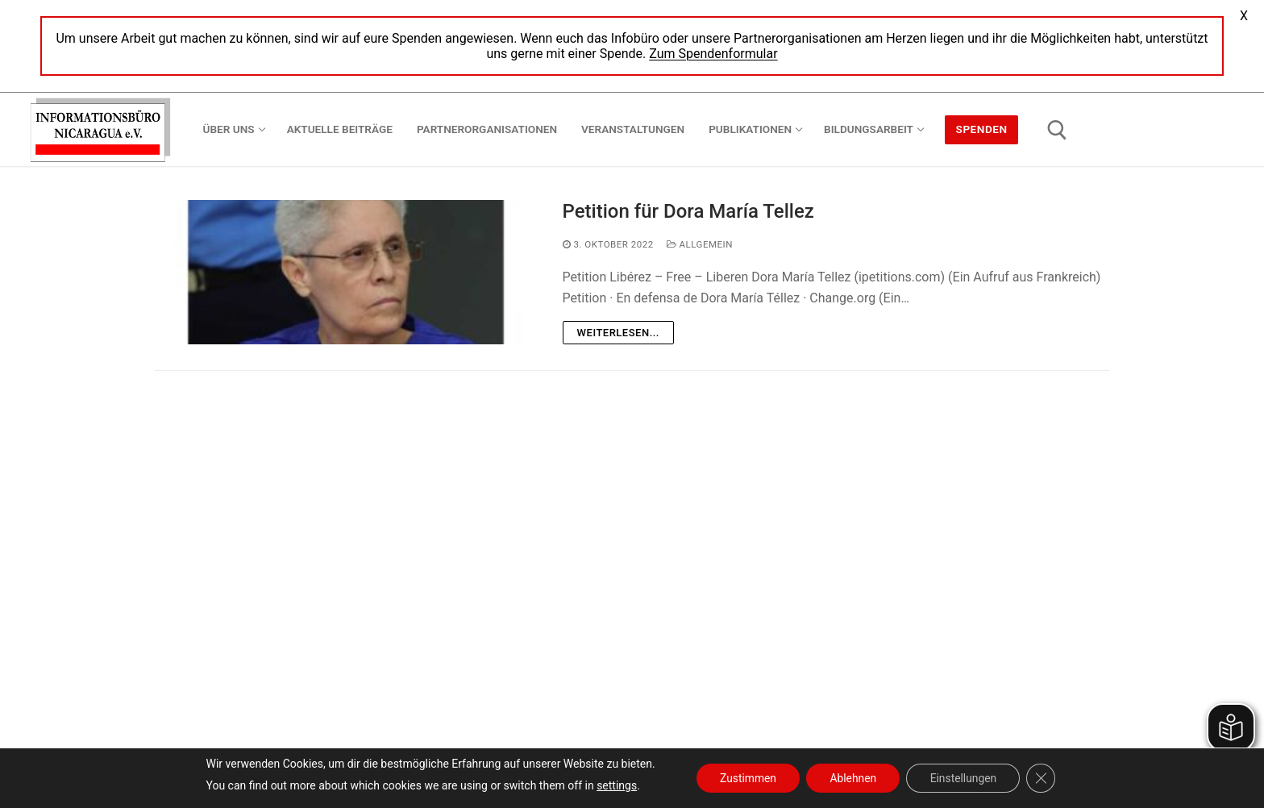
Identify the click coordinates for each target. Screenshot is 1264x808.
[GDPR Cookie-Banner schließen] (1043, 778)
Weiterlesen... (618, 333)
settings (613, 785)
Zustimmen (746, 778)
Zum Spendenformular (713, 53)
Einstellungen (965, 778)
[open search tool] (1057, 130)
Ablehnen (853, 778)
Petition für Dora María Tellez (688, 211)
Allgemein (700, 244)
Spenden (982, 129)
